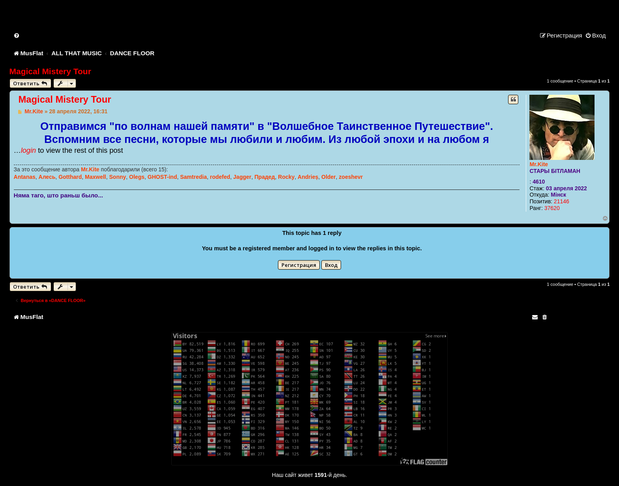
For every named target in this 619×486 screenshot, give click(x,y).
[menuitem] (17, 35)
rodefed (220, 177)
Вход (331, 264)
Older (328, 177)
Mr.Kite (538, 164)
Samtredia (193, 177)
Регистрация (298, 264)
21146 (561, 201)
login (28, 150)
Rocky (286, 177)
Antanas (25, 177)
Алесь (47, 177)
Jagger (242, 177)
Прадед (265, 177)
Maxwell (95, 177)
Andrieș (308, 177)
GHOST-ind (162, 177)
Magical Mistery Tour (50, 71)
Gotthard (70, 177)
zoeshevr (351, 177)
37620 (552, 208)
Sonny (117, 177)
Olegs (136, 177)
